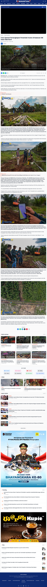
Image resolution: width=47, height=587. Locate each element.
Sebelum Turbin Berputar (6, 94)
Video (2, 387)
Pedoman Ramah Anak (30, 580)
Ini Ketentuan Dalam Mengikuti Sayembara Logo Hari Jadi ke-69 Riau (15, 547)
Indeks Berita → (23, 428)
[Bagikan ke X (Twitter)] (24, 329)
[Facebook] (19, 586)
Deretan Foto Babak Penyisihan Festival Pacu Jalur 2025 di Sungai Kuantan (38, 362)
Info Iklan (42, 580)
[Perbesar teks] (45, 73)
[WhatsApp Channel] (29, 373)
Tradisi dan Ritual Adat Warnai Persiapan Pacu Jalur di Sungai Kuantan (23, 362)
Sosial (31, 3)
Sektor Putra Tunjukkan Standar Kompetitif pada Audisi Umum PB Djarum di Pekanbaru (26, 423)
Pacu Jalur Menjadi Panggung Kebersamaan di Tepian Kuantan (7, 361)
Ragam (39, 3)
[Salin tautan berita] (29, 329)
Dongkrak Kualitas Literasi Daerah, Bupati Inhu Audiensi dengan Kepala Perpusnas (25, 416)
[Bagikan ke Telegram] (5, 73)
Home (2, 35)
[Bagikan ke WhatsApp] (3, 73)
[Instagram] (21, 586)
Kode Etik (23, 580)
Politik (27, 3)
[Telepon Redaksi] (40, 373)
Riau (5, 3)
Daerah (35, 3)
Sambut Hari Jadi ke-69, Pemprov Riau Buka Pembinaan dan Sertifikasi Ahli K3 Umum (18, 557)
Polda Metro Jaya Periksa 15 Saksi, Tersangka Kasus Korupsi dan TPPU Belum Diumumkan (26, 397)
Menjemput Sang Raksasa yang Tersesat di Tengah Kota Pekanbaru (38, 346)
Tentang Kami (4, 580)
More (43, 3)
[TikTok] (40, 371)
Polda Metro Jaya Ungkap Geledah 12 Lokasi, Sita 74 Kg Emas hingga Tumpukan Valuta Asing (27, 403)
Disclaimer (37, 580)
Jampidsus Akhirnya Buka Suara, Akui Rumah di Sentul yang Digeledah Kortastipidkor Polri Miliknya (34, 389)
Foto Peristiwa (7, 35)
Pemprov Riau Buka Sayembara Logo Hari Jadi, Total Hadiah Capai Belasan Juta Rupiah (21, 504)
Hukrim (13, 3)
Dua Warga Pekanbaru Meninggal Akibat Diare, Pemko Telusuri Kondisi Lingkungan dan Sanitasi (23, 507)
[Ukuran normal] (43, 73)
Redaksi (9, 580)
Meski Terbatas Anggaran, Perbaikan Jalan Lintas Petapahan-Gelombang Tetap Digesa (19, 567)
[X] (26, 586)
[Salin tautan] (7, 73)
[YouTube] (23, 586)
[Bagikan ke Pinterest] (27, 329)
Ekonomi (18, 3)
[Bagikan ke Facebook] (1, 73)
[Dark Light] (45, 1)
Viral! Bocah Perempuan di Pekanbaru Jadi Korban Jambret (15, 500)
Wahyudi (4, 43)
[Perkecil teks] (41, 73)
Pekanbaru (9, 3)
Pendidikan (23, 3)
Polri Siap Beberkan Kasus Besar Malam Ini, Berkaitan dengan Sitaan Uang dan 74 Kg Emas (22, 497)
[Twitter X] (7, 373)
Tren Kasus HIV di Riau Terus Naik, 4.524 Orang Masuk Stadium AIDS (15, 562)
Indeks (44, 334)
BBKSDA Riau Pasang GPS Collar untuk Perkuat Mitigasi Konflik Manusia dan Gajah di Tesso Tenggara (21, 175)
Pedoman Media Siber (16, 580)
